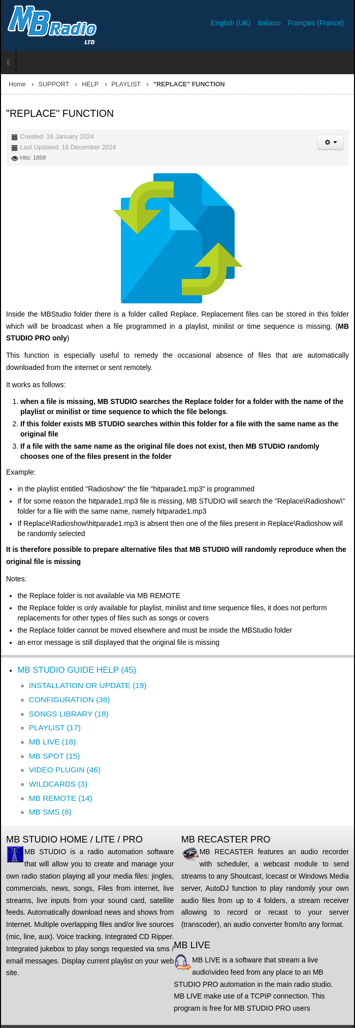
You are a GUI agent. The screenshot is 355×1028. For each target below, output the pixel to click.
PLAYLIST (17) (55, 727)
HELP (90, 84)
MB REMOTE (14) (60, 798)
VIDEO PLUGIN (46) (65, 769)
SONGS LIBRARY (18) (69, 713)
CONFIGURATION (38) (69, 699)
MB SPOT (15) (54, 756)
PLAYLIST (126, 84)
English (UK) (231, 23)
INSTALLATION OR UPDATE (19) (88, 685)
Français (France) (316, 23)
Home (17, 84)
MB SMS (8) (50, 811)
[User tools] (330, 142)
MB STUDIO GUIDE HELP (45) (76, 670)
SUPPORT (54, 84)
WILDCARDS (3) (58, 784)
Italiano (269, 23)
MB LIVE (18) (52, 741)
